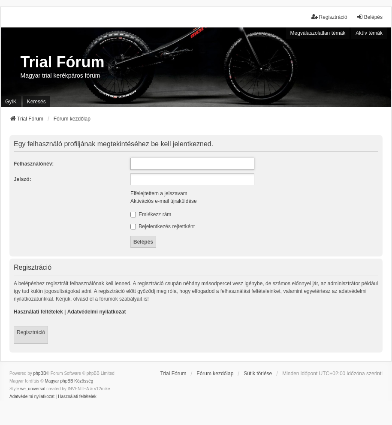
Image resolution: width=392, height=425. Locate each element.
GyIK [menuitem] (11, 102)
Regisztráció (31, 332)
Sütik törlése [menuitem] (258, 374)
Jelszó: (22, 179)
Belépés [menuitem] (369, 17)
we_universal (32, 388)
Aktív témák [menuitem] (369, 33)
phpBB (39, 373)
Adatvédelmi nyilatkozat (96, 312)
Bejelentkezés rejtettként (162, 226)
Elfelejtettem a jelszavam (158, 193)
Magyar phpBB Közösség (69, 381)
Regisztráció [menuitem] (329, 17)
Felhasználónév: (34, 164)
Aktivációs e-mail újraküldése (163, 201)
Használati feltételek (38, 312)
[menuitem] (31, 397)
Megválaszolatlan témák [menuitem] (318, 33)
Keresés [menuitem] (36, 102)
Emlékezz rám (150, 214)
